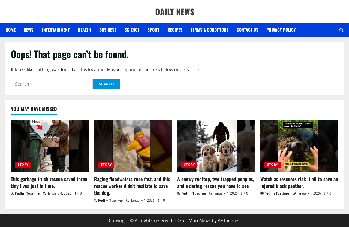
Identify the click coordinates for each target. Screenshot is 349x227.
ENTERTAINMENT (55, 29)
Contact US (247, 29)
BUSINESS (107, 29)
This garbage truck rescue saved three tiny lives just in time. (49, 182)
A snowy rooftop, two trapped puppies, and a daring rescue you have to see (215, 182)
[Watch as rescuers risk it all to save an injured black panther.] (299, 146)
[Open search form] (341, 30)
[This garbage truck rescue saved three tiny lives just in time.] (50, 146)
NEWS (28, 29)
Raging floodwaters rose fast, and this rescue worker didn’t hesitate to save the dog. (132, 185)
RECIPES (174, 29)
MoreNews (200, 220)
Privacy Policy (281, 29)
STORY (23, 164)
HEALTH (84, 29)
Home (10, 29)
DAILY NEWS (174, 11)
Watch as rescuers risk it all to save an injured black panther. (299, 182)
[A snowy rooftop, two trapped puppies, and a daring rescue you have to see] (216, 146)
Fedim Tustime (27, 193)
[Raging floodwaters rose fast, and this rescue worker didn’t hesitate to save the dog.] (133, 146)
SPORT (153, 29)
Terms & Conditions (209, 29)
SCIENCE (132, 29)
